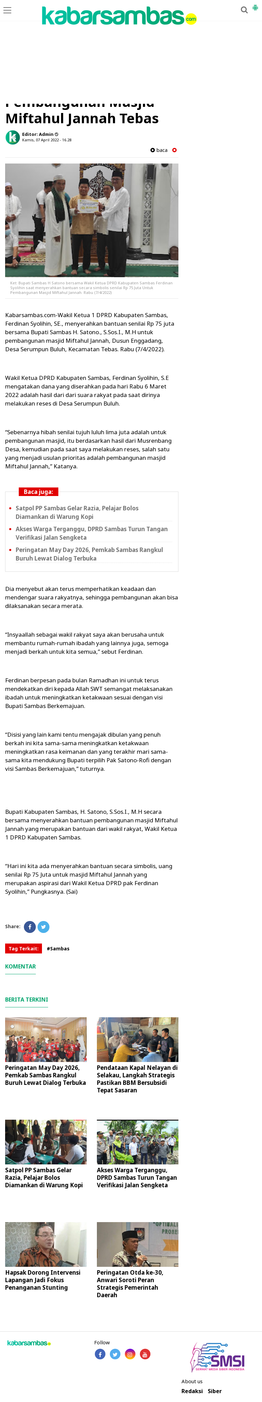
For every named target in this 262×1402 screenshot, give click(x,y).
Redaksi (192, 1391)
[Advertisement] (131, 52)
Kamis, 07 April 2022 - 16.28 (46, 139)
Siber (215, 1391)
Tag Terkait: (24, 948)
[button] (255, 4)
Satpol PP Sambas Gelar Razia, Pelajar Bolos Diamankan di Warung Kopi (77, 512)
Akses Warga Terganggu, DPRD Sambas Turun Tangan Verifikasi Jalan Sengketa (137, 1177)
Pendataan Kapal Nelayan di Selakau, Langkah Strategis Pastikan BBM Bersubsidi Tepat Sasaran (137, 1079)
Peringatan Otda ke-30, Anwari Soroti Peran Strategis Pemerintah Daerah (130, 1284)
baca (159, 150)
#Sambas (58, 948)
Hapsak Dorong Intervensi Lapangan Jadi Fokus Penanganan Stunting (43, 1280)
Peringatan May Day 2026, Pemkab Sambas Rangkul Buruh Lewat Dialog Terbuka (89, 554)
